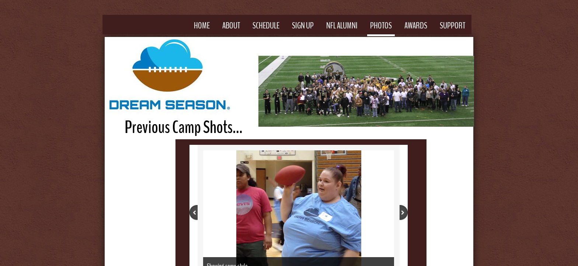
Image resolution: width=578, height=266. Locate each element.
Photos (381, 25)
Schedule (266, 25)
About (231, 25)
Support (452, 25)
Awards (415, 25)
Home (202, 25)
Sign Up (303, 25)
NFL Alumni (342, 25)
